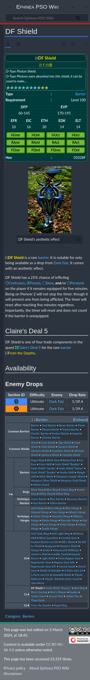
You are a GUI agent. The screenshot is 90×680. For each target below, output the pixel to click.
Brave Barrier (67, 425)
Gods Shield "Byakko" (67, 464)
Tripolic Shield (53, 578)
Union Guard (72, 578)
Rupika (74, 592)
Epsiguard (50, 546)
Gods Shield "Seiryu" (71, 468)
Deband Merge (40, 512)
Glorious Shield (40, 450)
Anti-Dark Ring (40, 533)
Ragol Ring (60, 605)
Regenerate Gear (41, 562)
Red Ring (79, 588)
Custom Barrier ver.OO (44, 541)
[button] (80, 419)
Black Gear (53, 460)
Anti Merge (37, 508)
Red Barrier (40, 503)
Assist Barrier (39, 499)
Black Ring (37, 489)
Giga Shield (64, 442)
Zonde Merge (50, 528)
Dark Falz (61, 263)
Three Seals (38, 600)
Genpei (35, 550)
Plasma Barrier (50, 429)
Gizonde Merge (61, 516)
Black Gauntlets (48, 537)
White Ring (46, 493)
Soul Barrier (49, 425)
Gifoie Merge (41, 516)
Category (12, 616)
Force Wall (45, 464)
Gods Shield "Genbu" (43, 468)
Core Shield (48, 442)
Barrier (80, 94)
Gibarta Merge (77, 512)
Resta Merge (49, 524)
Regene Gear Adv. (64, 562)
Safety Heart (38, 596)
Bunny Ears (69, 460)
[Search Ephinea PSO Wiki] (47, 18)
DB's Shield (68, 541)
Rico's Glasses (58, 592)
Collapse (80, 420)
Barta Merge (55, 508)
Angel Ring (37, 460)
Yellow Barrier (58, 503)
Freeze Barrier (70, 429)
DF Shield (36, 588)
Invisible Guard (59, 554)
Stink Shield (46, 476)
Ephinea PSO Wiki (37, 7)
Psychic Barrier (40, 433)
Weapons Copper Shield (70, 476)
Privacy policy (14, 668)
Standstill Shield (61, 574)
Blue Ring (52, 489)
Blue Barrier (57, 499)
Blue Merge (72, 508)
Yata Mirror (37, 583)
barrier (43, 257)
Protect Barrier (60, 433)
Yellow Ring (62, 493)
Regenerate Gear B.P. (43, 566)
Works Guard (41, 484)
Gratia (46, 550)
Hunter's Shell (39, 554)
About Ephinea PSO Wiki (49, 668)
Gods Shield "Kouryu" (58, 588)
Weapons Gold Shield (73, 480)
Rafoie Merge (50, 520)
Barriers (42, 420)
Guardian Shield (61, 450)
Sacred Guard (67, 566)
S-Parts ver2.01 (40, 574)
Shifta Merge (67, 524)
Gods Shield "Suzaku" (43, 472)
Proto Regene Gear (69, 558)
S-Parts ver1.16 (73, 570)
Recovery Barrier (77, 499)
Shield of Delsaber (50, 570)
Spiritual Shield (50, 454)
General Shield (66, 446)
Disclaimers (13, 673)
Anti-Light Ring (61, 533)
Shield (34, 442)
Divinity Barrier (51, 437)
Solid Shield (48, 446)
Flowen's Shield (68, 546)
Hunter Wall (66, 472)
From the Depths (41, 605)
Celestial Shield (71, 454)
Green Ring (67, 489)
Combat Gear (69, 537)
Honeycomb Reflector (66, 550)
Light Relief (48, 558)
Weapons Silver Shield (44, 480)
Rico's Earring (39, 592)
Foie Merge (58, 512)
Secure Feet (56, 596)
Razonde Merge (70, 520)
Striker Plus (72, 596)
